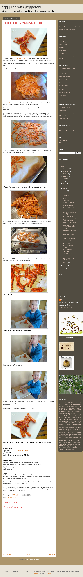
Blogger (48, 573)
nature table (76, 431)
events (73, 417)
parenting (62, 435)
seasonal (67, 440)
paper (79, 434)
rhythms (79, 438)
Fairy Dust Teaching (64, 76)
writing (73, 449)
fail (76, 417)
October (65, 174)
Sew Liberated (63, 44)
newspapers (71, 432)
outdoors (68, 434)
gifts (79, 421)
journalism (78, 426)
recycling (75, 438)
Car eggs (65, 256)
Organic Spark (63, 140)
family (70, 419)
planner (68, 437)
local (76, 427)
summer (70, 444)
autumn (75, 404)
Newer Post (7, 555)
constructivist (78, 411)
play (76, 437)
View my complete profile (66, 307)
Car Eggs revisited (68, 205)
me (68, 429)
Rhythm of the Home (65, 39)
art (66, 404)
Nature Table (66, 243)
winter (67, 449)
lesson (66, 427)
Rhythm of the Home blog (66, 56)
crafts (73, 413)
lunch (79, 427)
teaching (66, 446)
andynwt (36, 573)
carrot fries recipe (11, 102)
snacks (70, 442)
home (68, 424)
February (65, 263)
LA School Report (64, 128)
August (65, 178)
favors (74, 419)
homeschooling (77, 424)
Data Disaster (66, 210)
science (61, 440)
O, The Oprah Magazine (20, 58)
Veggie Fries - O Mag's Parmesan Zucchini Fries (69, 226)
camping (79, 408)
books (69, 406)
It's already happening (69, 238)
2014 (63, 162)
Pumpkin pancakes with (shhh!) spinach (69, 213)
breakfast (78, 406)
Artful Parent (62, 71)
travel (60, 447)
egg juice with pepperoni (21, 7)
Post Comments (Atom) (32, 559)
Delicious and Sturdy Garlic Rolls (68, 259)
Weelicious (62, 143)
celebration (63, 409)
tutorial (68, 447)
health (72, 422)
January (65, 265)
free (60, 421)
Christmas (62, 411)
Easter (75, 415)
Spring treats (66, 198)
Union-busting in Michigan (66, 24)
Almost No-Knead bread (69, 222)
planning (72, 437)
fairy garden (63, 419)
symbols (75, 444)
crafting (67, 414)
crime (60, 415)
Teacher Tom (63, 95)
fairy (79, 417)
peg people (77, 435)
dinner (65, 415)
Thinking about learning (69, 241)
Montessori (62, 431)
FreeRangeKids (63, 82)
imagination (62, 426)
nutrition (79, 432)
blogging (64, 406)
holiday (61, 424)
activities (63, 402)
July (64, 181)
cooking (10, 497)
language (61, 427)
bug (62, 300)
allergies (76, 402)
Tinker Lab (62, 98)
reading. (70, 438)
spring (79, 442)
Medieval (72, 429)
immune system (71, 426)
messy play (78, 429)
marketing (61, 429)
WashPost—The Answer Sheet (67, 131)
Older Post (51, 555)
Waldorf (62, 449)
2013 (63, 164)
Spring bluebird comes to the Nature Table (69, 219)
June (64, 183)
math (66, 429)
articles (69, 404)
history (79, 422)
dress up (70, 415)
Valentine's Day (76, 447)
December (66, 169)
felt (77, 419)
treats (64, 447)
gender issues (73, 421)
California (71, 408)
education (68, 417)
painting (74, 434)
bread (72, 406)
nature (69, 431)
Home (29, 555)
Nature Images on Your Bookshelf (69, 250)
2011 (63, 268)
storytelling (63, 444)
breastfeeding (62, 408)
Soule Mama (62, 50)
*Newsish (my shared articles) (67, 68)
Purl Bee (61, 47)
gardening (65, 421)
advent (70, 403)
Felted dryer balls (67, 253)
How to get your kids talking (67, 29)
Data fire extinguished (69, 202)
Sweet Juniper (63, 42)
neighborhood (62, 432)
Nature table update (68, 216)
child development (75, 409)
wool (70, 449)
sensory (73, 440)
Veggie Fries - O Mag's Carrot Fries (69, 235)
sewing (64, 442)
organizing (62, 434)
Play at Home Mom (64, 92)
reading (65, 439)
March (65, 191)
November (66, 171)
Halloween (67, 422)
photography (62, 437)
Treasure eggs (66, 195)
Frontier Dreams (63, 85)
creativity (78, 414)
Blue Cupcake (63, 59)
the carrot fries (32, 62)
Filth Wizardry (63, 79)
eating (14, 497)
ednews (61, 417)
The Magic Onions (64, 107)
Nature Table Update (68, 193)
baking (79, 404)
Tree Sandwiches (67, 200)
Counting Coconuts (64, 74)
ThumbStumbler (63, 53)
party (69, 435)
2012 (63, 167)
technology (73, 446)
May (64, 186)
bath (60, 406)
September (66, 176)
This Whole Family (64, 118)
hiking (76, 422)
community (71, 411)
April (64, 188)
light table (71, 427)
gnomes (61, 422)
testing (79, 445)
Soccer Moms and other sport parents (69, 27)
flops (80, 419)
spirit (74, 442)
